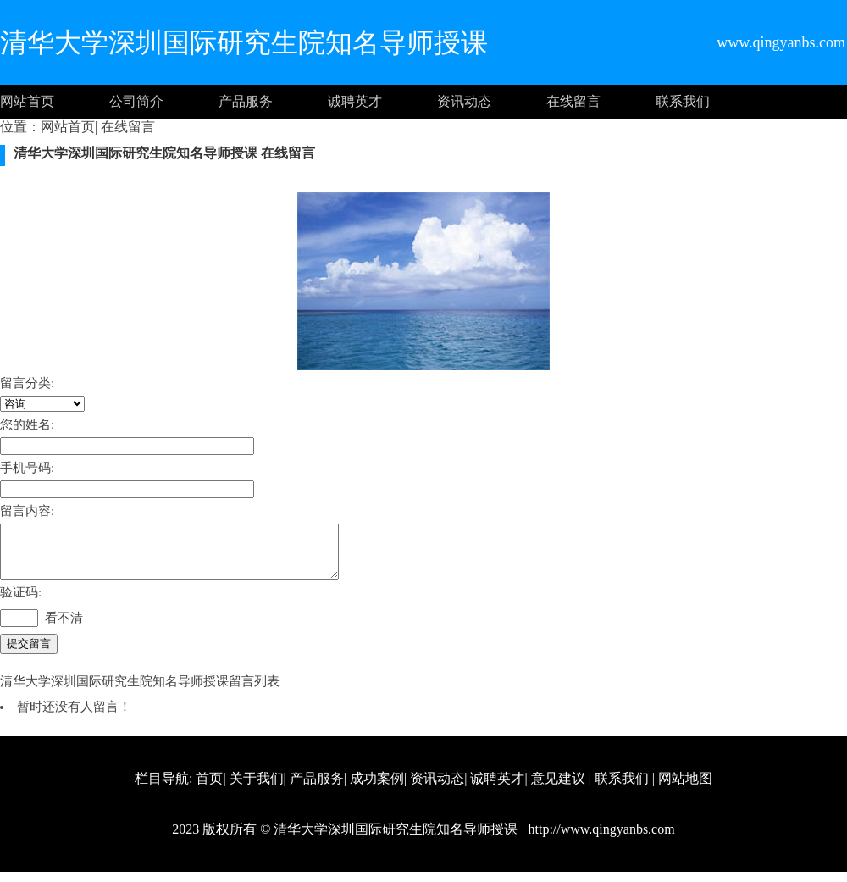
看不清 (64, 628)
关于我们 (257, 788)
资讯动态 (464, 101)
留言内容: (27, 511)
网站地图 (685, 788)
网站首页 (27, 101)
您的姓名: (27, 424)
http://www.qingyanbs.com (599, 839)
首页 (209, 788)
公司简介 (136, 101)
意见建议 (558, 788)
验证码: (21, 602)
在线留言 (573, 101)
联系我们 (683, 101)
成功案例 (377, 788)
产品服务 (246, 101)
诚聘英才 (355, 101)
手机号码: (27, 467)
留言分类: (27, 383)
